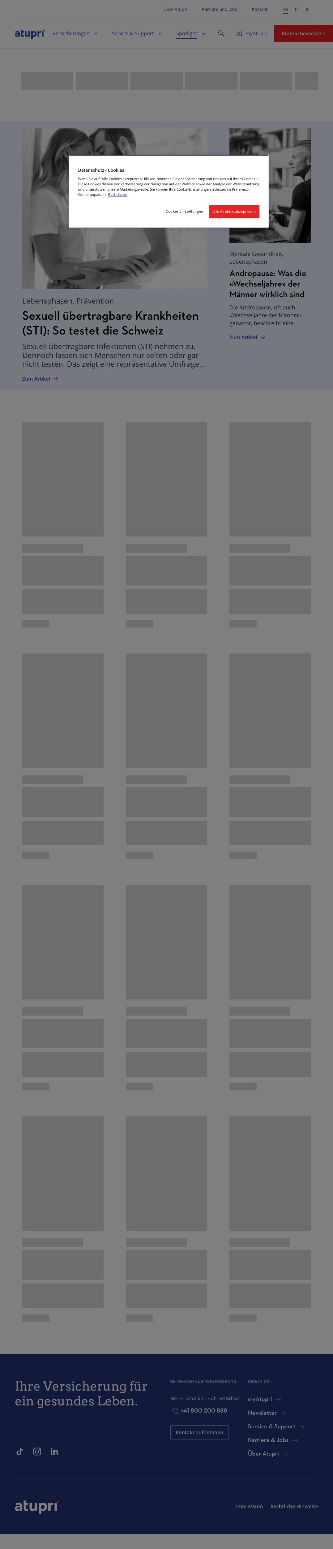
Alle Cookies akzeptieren (234, 211)
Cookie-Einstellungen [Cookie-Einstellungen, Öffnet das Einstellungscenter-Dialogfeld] (184, 211)
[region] (168, 191)
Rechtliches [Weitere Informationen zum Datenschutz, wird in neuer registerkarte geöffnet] (117, 194)
